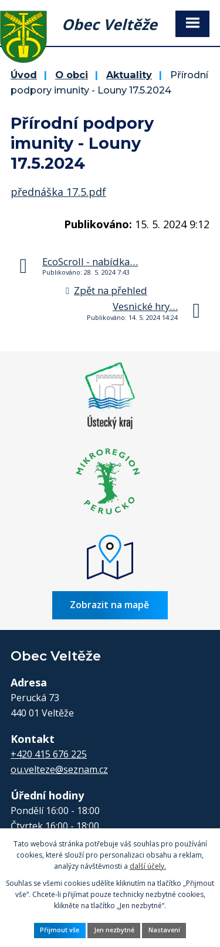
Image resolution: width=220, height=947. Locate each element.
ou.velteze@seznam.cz (59, 769)
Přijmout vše (59, 930)
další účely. (148, 866)
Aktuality (129, 75)
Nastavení (164, 930)
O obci (71, 75)
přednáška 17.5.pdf (58, 192)
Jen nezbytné (114, 930)
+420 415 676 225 (49, 754)
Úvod (24, 75)
